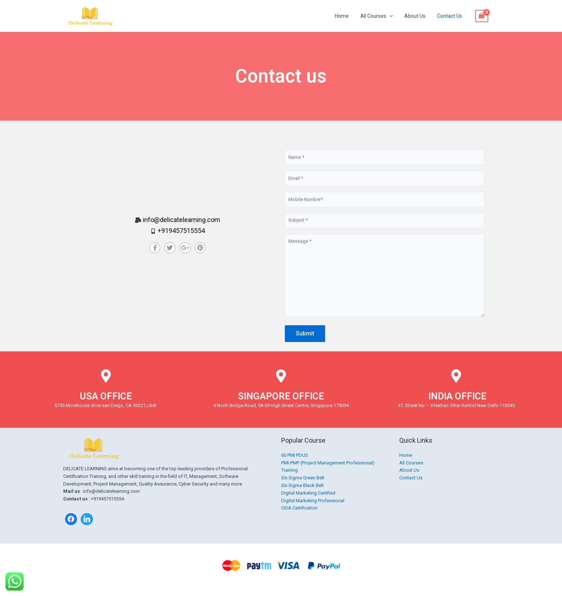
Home (347, 16)
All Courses (380, 16)
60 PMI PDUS (294, 455)
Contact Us (450, 16)
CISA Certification (299, 508)
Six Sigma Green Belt (302, 477)
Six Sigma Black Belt (302, 485)
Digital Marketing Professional (312, 500)
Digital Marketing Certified (308, 493)
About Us (417, 16)
